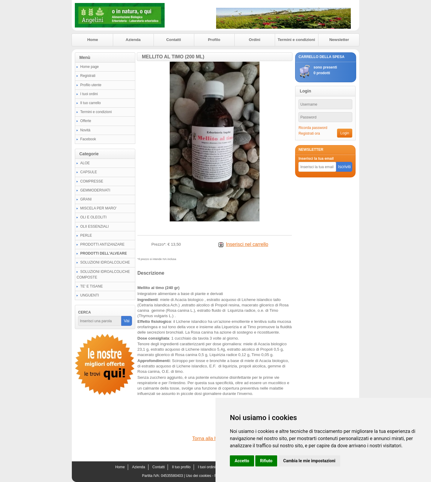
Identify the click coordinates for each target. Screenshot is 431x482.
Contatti (173, 39)
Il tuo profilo (181, 467)
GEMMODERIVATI (95, 190)
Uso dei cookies (198, 476)
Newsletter (339, 39)
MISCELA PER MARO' (98, 208)
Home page (89, 67)
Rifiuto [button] (266, 460)
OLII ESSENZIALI (94, 226)
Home (92, 39)
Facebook (88, 139)
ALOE (85, 163)
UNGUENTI (89, 295)
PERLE (86, 235)
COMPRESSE (91, 181)
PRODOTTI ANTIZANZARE (102, 244)
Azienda (133, 39)
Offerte (85, 121)
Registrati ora (309, 133)
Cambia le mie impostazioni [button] (309, 460)
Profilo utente (90, 85)
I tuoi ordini (89, 94)
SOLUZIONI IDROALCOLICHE (105, 262)
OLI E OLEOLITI (93, 217)
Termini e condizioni (296, 39)
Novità (85, 130)
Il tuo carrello (90, 103)
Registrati (87, 76)
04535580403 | (173, 476)
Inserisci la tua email (315, 158)
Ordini (254, 39)
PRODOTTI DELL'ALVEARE (103, 253)
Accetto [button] (242, 460)
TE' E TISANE (91, 286)
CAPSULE (88, 172)
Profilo (214, 39)
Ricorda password (312, 128)
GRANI (86, 199)
